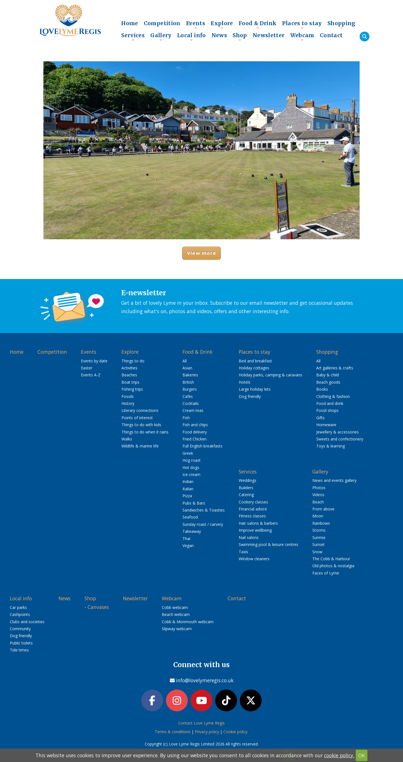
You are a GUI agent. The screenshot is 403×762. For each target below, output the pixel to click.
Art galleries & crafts (334, 368)
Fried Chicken (194, 439)
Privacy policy (207, 731)
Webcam (302, 36)
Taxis (243, 551)
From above (323, 509)
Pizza (187, 495)
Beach (318, 502)
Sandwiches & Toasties (203, 510)
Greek (187, 453)
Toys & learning (330, 446)
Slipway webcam (177, 628)
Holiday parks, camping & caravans (270, 375)
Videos (318, 494)
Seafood (190, 517)
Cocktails (190, 403)
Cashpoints (20, 614)
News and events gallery (334, 480)
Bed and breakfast (255, 361)
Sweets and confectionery (339, 439)
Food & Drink (258, 24)
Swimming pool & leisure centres (268, 544)
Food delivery (194, 432)
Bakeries (190, 375)
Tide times (19, 650)
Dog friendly (250, 396)
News (219, 35)
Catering (246, 494)
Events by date (94, 361)
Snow (317, 551)
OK (361, 755)
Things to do (132, 361)
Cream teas (192, 410)
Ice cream (191, 474)
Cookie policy (235, 731)
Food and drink (329, 403)
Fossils (127, 396)
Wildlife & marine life (140, 446)
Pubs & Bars (193, 503)
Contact (331, 35)
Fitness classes (252, 516)
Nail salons (249, 537)
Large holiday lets (255, 389)
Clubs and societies (27, 621)
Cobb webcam (175, 607)
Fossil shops (327, 410)
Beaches (129, 375)
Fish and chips (195, 424)
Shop (240, 36)
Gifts (320, 417)
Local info (191, 36)
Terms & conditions (173, 731)
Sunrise (318, 537)
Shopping (341, 24)
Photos (318, 487)
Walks (126, 439)
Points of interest (137, 417)
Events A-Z (90, 375)
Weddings (247, 480)
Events (195, 24)
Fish (186, 417)
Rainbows (321, 523)
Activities (129, 368)
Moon (317, 516)
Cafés (187, 396)
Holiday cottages (254, 368)
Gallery (161, 36)
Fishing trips (132, 389)
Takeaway (191, 531)
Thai (186, 538)
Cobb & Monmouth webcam (188, 621)
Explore (222, 24)
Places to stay (302, 24)
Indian (187, 481)
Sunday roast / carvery (202, 524)
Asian (187, 368)
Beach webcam (176, 614)
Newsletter (269, 35)
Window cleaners (254, 558)
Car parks (18, 607)
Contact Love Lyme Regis (201, 723)
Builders (246, 487)
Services (133, 36)
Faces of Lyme (325, 573)
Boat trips (130, 382)
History (127, 403)
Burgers (189, 389)
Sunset (318, 544)
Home (129, 23)
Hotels (244, 382)
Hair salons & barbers (258, 523)
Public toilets (21, 643)
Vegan (188, 545)
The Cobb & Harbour (331, 558)
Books (322, 389)
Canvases (98, 607)
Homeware (326, 424)
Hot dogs (190, 467)
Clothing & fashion (333, 396)
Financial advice (253, 509)
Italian (187, 488)
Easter (86, 368)
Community (20, 628)
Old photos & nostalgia (333, 565)
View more (201, 253)
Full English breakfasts (202, 446)
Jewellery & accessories (337, 432)
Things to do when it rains (144, 432)
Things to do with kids (141, 424)
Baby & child (327, 375)
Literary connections (139, 410)
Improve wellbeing (255, 530)
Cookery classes (253, 502)
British (188, 382)
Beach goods (328, 382)
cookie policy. (339, 755)
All (184, 361)
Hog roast (191, 460)
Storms (318, 530)
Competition (162, 23)
